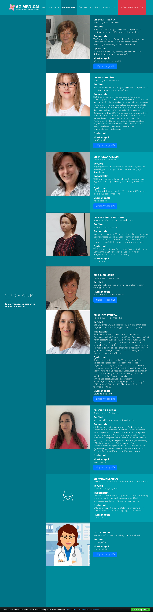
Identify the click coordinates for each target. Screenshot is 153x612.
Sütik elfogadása (140, 609)
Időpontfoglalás (131, 7)
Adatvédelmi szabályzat (89, 609)
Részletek (71, 609)
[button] (68, 37)
